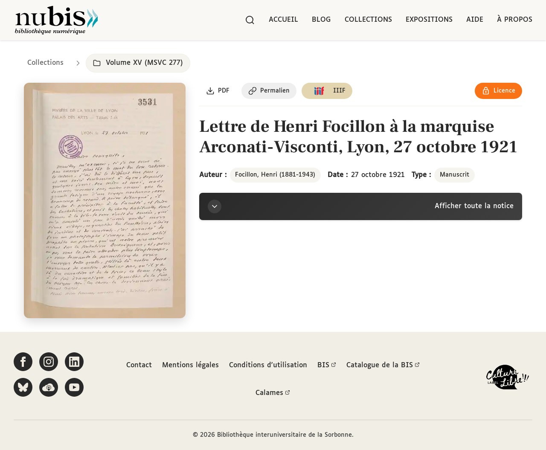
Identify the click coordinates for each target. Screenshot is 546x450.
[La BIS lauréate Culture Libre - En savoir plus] (507, 379)
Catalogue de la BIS (383, 365)
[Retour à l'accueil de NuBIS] (56, 20)
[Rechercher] (250, 20)
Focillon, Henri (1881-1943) (275, 175)
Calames (273, 393)
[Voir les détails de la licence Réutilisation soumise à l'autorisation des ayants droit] (498, 91)
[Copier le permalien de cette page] (268, 91)
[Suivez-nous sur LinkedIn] (74, 361)
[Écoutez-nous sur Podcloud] (48, 387)
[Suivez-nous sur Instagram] (48, 361)
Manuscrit (454, 175)
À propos (514, 19)
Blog (321, 19)
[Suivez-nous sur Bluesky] (23, 387)
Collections (368, 19)
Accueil (283, 19)
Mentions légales (190, 365)
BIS (326, 365)
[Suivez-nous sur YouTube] (74, 387)
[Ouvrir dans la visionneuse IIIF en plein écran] (105, 201)
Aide (474, 19)
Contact (139, 365)
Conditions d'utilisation (268, 365)
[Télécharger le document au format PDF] (217, 91)
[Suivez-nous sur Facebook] (23, 361)
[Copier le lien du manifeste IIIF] (327, 91)
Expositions (429, 19)
